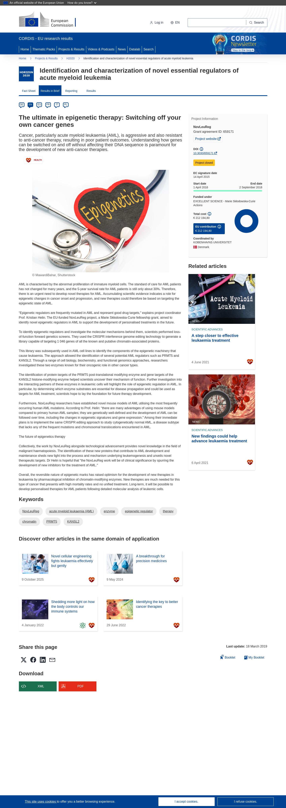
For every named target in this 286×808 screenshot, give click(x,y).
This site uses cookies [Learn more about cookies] (41, 801)
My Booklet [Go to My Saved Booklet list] (254, 657)
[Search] (256, 22)
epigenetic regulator (139, 511)
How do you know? (82, 2)
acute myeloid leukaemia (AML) (71, 511)
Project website (206, 139)
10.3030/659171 (203, 153)
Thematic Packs (43, 49)
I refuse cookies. (245, 801)
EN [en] (30, 104)
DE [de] (21, 104)
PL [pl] (65, 104)
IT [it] (57, 104)
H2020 (70, 58)
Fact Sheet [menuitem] (29, 90)
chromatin (29, 521)
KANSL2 (73, 521)
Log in (156, 22)
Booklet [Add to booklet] (228, 657)
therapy (168, 511)
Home (25, 49)
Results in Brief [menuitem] (50, 90)
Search (148, 49)
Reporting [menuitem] (71, 90)
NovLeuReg (30, 511)
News (122, 49)
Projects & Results (71, 49)
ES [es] (39, 104)
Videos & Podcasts (101, 49)
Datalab (134, 49)
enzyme (109, 511)
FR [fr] (48, 104)
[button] (175, 22)
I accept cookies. (186, 801)
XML (41, 686)
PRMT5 (51, 521)
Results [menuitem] (91, 90)
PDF (81, 686)
